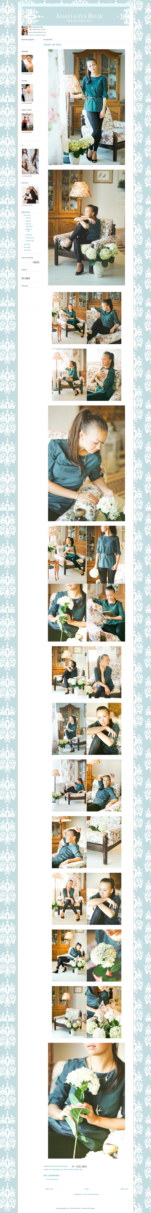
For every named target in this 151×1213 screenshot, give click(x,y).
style (80, 1169)
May (27, 221)
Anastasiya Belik (37, 27)
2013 (26, 215)
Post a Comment (52, 1179)
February (29, 238)
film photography (54, 1169)
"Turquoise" (29, 226)
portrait (76, 1169)
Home (87, 1189)
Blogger (92, 1208)
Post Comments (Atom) (91, 1194)
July (27, 218)
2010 (26, 250)
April (27, 224)
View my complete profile (37, 35)
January (28, 241)
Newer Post (49, 1189)
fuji (62, 1169)
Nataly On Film (28, 230)
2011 (26, 247)
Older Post (124, 1189)
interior (65, 1169)
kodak (71, 1169)
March (28, 235)
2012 (26, 244)
